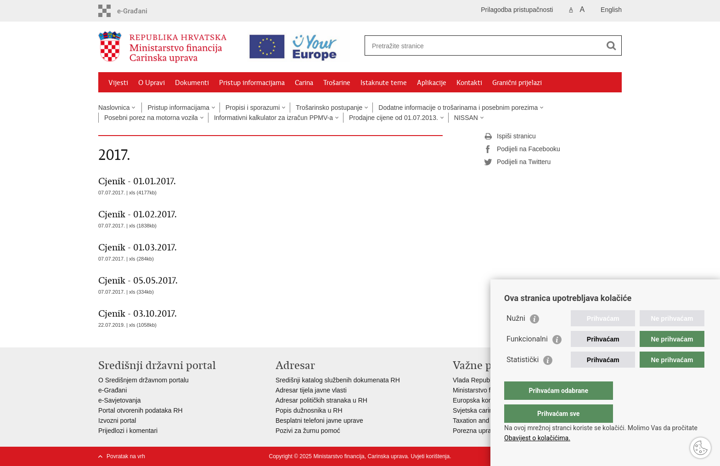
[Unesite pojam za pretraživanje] (483, 45)
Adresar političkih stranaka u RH (321, 400)
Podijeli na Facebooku (522, 149)
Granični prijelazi (517, 83)
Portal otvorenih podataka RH (140, 410)
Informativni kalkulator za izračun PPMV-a (273, 117)
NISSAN (466, 117)
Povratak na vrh (126, 456)
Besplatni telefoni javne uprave (319, 420)
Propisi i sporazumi (252, 107)
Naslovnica (113, 107)
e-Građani (112, 390)
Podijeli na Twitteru (517, 162)
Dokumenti (192, 83)
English (611, 9)
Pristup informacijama (252, 83)
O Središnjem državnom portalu (143, 380)
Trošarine (336, 83)
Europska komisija (479, 400)
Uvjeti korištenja (430, 456)
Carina (304, 83)
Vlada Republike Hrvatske (490, 380)
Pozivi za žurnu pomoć (308, 430)
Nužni (515, 336)
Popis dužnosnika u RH (309, 410)
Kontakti (469, 83)
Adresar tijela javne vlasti (311, 390)
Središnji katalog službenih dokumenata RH (338, 380)
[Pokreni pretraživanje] (611, 45)
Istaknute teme (383, 83)
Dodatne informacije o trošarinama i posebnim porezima (458, 107)
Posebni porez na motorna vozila (151, 117)
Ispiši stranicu (510, 136)
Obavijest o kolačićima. (537, 438)
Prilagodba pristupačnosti (517, 9)
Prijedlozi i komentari (128, 430)
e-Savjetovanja (119, 400)
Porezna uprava (475, 430)
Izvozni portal (117, 420)
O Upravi (151, 83)
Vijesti (118, 83)
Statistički (522, 378)
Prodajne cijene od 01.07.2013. (393, 117)
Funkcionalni (527, 357)
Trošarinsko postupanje (329, 107)
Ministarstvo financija (482, 390)
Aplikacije (431, 83)
